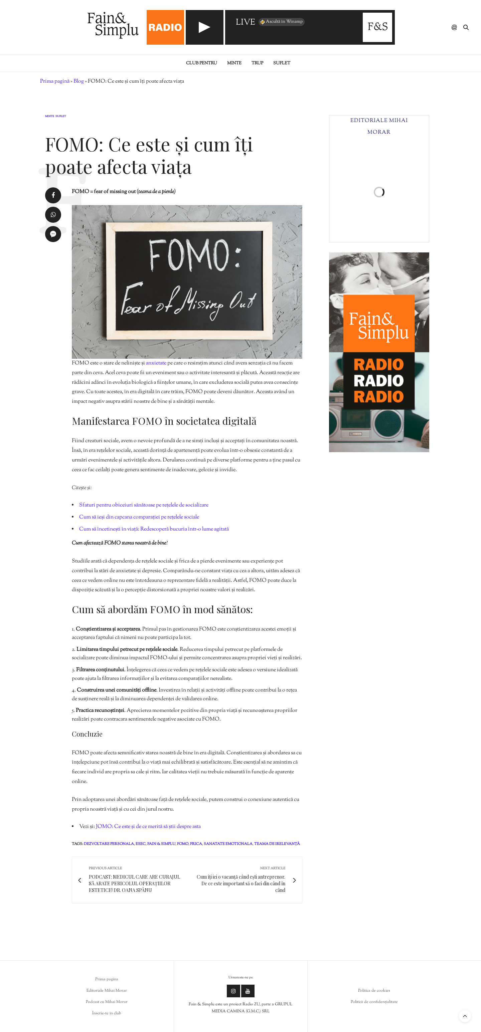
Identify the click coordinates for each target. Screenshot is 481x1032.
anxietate (156, 363)
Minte (234, 63)
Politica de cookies (374, 991)
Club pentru (201, 63)
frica (196, 844)
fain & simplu (161, 844)
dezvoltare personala (109, 844)
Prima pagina (106, 979)
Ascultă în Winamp (281, 22)
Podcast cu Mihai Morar (107, 1002)
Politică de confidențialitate (374, 1002)
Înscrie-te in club (106, 1013)
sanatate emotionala (228, 844)
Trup (257, 63)
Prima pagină (54, 81)
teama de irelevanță (277, 844)
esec (141, 844)
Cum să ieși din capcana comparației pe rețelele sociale (139, 517)
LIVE (245, 22)
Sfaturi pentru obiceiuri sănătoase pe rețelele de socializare (143, 505)
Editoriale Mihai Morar (107, 991)
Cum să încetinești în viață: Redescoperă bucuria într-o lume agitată (154, 529)
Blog (78, 81)
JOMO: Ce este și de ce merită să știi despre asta (148, 827)
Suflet (281, 63)
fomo (182, 844)
